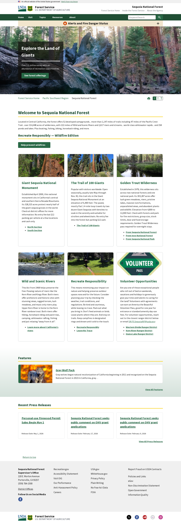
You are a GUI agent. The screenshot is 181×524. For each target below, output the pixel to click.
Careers (57, 492)
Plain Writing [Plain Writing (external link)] (97, 482)
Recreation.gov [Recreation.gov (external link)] (61, 469)
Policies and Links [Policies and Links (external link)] (137, 476)
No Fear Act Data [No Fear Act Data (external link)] (99, 487)
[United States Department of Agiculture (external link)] (22, 8)
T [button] (154, 98)
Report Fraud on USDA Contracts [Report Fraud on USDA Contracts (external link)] (144, 469)
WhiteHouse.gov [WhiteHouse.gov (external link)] (99, 473)
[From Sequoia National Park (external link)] (141, 239)
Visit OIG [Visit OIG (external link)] (58, 478)
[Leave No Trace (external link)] (86, 330)
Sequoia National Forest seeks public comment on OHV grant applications (90, 422)
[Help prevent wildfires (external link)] (34, 145)
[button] (148, 98)
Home (21, 17)
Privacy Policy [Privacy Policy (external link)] (98, 478)
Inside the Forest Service (133, 10)
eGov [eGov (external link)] (130, 481)
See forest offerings (35, 75)
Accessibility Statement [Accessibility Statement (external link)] (66, 473)
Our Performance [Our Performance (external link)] (62, 482)
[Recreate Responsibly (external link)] (89, 327)
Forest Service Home (110, 10)
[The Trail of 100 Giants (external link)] (89, 225)
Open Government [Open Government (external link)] (137, 490)
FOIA (93, 492)
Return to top (29, 457)
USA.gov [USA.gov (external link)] (95, 469)
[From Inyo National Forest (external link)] (140, 235)
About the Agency (155, 10)
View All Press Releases (151, 441)
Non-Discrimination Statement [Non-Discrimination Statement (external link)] (144, 485)
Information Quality (138, 494)
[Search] (159, 17)
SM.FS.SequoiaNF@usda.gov (142, 321)
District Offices (25, 489)
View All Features (154, 389)
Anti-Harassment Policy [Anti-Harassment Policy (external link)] (65, 487)
